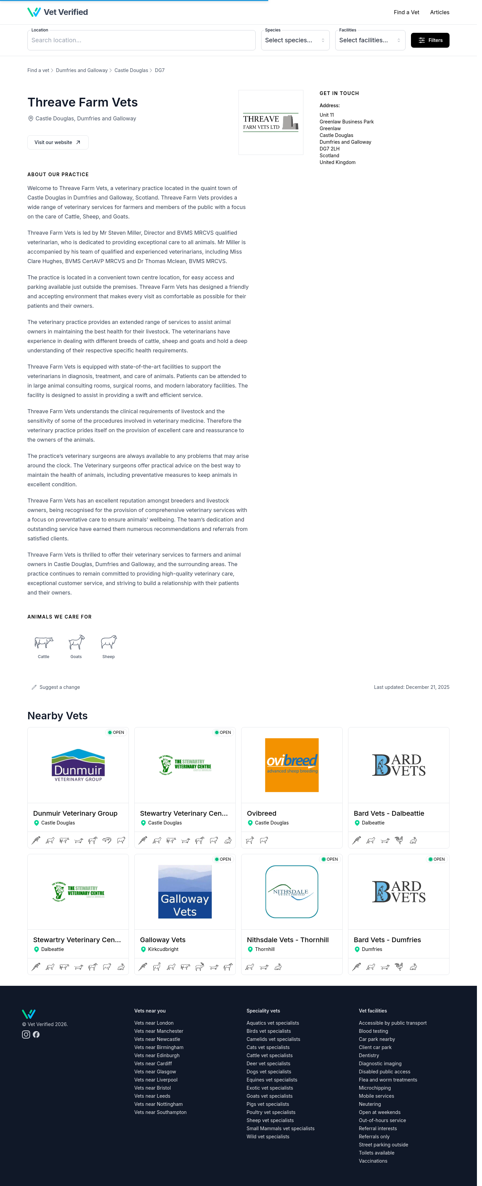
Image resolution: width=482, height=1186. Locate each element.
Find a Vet (406, 12)
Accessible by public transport (393, 1023)
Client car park (375, 1047)
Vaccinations (373, 1161)
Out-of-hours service (382, 1120)
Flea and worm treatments (388, 1080)
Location (39, 29)
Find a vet (38, 70)
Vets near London (154, 1023)
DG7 (159, 70)
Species (273, 29)
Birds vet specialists (269, 1031)
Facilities (347, 29)
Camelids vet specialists (273, 1039)
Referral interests (378, 1128)
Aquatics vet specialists (273, 1023)
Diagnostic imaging (380, 1063)
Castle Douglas (131, 70)
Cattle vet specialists (270, 1055)
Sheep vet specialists (270, 1120)
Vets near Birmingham (158, 1047)
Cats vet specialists (268, 1047)
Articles (440, 12)
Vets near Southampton (160, 1112)
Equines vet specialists (272, 1080)
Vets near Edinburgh (157, 1055)
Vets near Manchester (158, 1031)
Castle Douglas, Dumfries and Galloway (86, 118)
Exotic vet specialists (270, 1088)
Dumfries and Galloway (82, 70)
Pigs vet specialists (268, 1104)
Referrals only (374, 1136)
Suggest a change (55, 687)
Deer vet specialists (268, 1063)
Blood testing (373, 1031)
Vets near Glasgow (155, 1071)
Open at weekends (379, 1112)
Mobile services (376, 1096)
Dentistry (369, 1055)
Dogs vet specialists (269, 1071)
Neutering (370, 1104)
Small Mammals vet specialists (281, 1128)
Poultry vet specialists (271, 1112)
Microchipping (375, 1088)
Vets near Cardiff (153, 1063)
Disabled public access (384, 1071)
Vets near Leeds (152, 1096)
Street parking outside (383, 1144)
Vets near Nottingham (158, 1104)
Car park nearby (377, 1039)
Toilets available (376, 1153)
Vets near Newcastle (157, 1039)
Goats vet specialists (270, 1096)
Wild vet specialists (268, 1136)
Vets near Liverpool (156, 1080)
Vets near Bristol (152, 1088)
